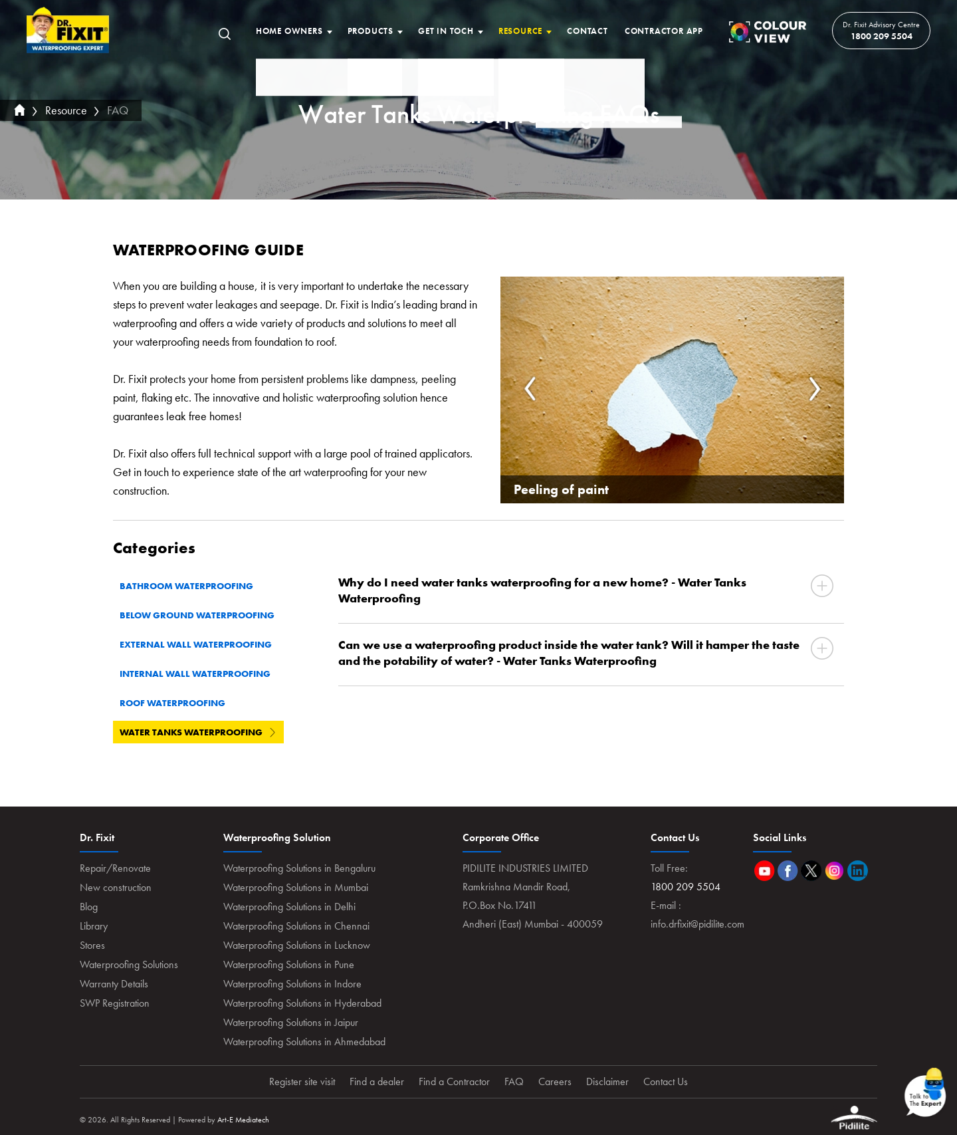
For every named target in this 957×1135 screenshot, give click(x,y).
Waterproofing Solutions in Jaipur (290, 1022)
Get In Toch (446, 31)
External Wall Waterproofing (202, 644)
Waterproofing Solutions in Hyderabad (302, 1003)
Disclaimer (607, 1081)
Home (68, 30)
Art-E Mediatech (243, 1119)
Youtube (764, 870)
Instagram (834, 870)
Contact (587, 31)
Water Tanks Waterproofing (197, 732)
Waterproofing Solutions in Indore (292, 984)
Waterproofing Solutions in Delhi (289, 907)
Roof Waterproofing (179, 703)
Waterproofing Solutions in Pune (288, 964)
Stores (92, 945)
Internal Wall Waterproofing (201, 674)
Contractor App (664, 31)
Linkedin (857, 870)
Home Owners (289, 31)
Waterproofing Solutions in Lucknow (296, 945)
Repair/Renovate (115, 868)
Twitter (811, 870)
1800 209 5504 (881, 36)
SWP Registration (115, 1003)
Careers (555, 1081)
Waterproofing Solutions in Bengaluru (299, 868)
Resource (520, 31)
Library (94, 926)
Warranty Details (114, 984)
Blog (89, 907)
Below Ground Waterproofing (203, 615)
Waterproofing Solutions (129, 964)
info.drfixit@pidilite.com (697, 924)
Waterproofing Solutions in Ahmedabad (304, 1042)
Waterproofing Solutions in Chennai (296, 926)
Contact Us (665, 1081)
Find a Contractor (454, 1081)
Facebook (788, 870)
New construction (116, 887)
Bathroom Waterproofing (193, 586)
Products (370, 31)
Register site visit (302, 1081)
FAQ (117, 110)
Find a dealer (377, 1081)
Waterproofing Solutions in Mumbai (295, 887)
